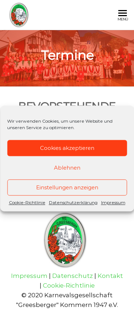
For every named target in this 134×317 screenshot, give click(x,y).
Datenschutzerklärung (73, 202)
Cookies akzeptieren (67, 148)
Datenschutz (72, 275)
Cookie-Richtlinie (27, 202)
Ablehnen (67, 167)
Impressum (113, 202)
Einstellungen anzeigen (67, 187)
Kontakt (110, 275)
